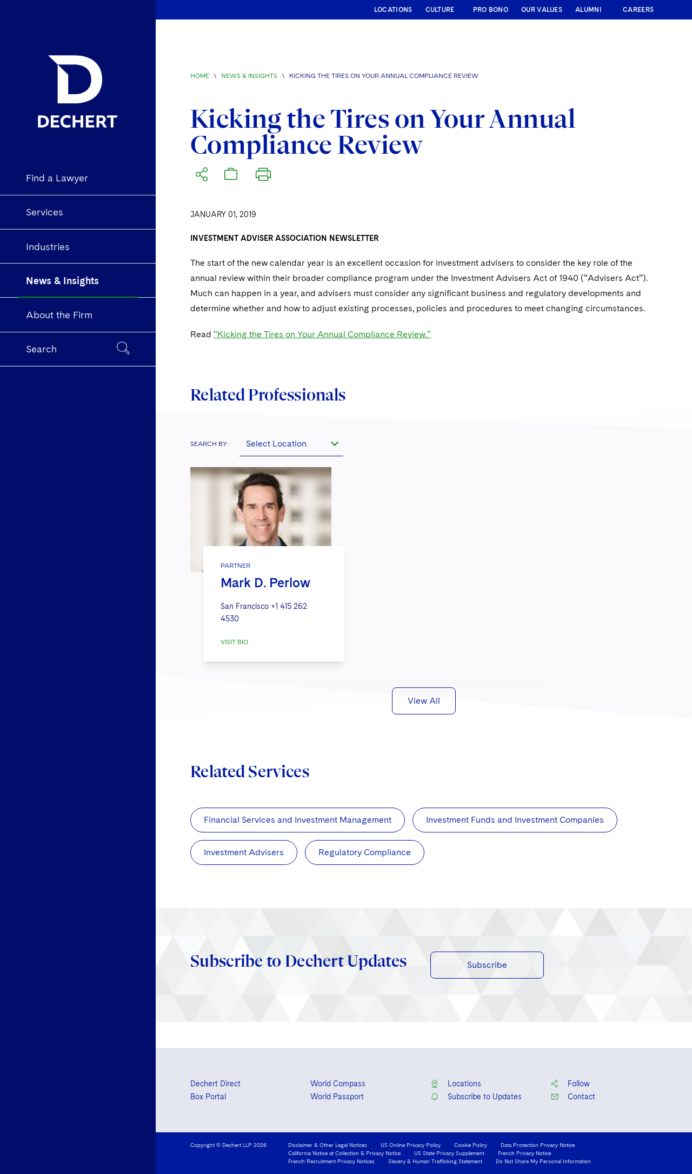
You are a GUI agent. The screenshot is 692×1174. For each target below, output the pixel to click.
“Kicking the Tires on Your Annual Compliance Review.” (322, 334)
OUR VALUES (541, 10)
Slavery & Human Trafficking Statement (435, 1161)
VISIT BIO (234, 642)
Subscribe (487, 965)
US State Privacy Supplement (449, 1153)
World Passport (337, 1096)
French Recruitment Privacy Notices (331, 1161)
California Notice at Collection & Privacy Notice (344, 1153)
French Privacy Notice (524, 1153)
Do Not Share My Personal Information (543, 1161)
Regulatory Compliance (364, 852)
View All (424, 701)
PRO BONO (490, 10)
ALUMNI (588, 10)
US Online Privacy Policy (411, 1145)
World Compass (337, 1083)
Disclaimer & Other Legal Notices (327, 1145)
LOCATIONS (393, 10)
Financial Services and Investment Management (297, 820)
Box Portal (208, 1096)
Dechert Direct (215, 1083)
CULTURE (440, 10)
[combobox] (291, 443)
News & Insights (249, 76)
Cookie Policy (470, 1145)
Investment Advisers (244, 852)
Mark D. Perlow (265, 583)
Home (199, 76)
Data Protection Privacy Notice (538, 1145)
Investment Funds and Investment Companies (515, 820)
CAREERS (638, 10)
